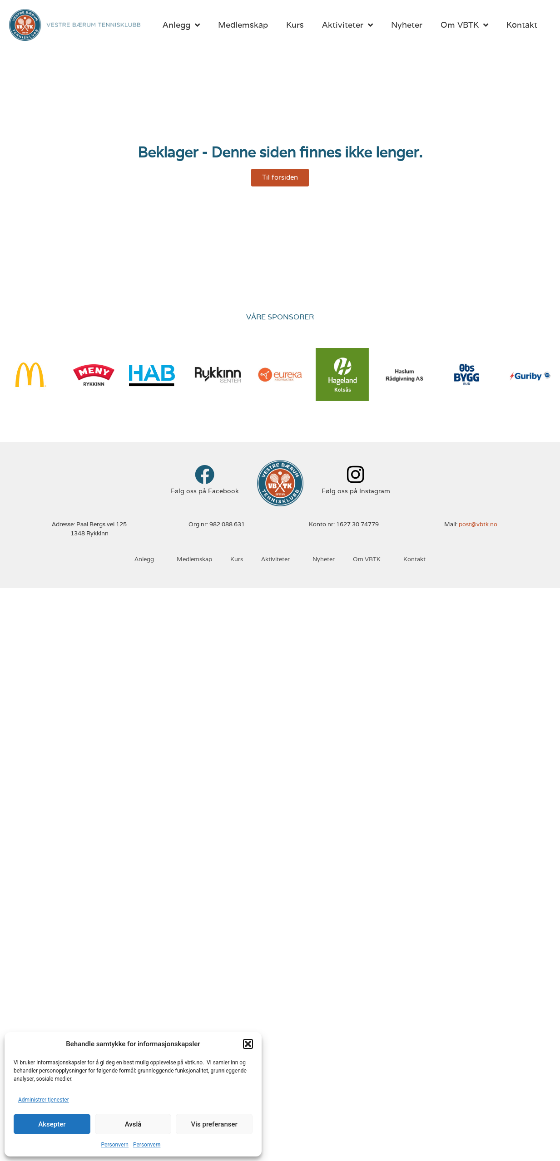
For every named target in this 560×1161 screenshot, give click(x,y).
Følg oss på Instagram (356, 491)
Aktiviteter (347, 25)
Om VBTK (464, 25)
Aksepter (51, 1124)
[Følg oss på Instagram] (356, 474)
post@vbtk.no (478, 524)
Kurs (295, 25)
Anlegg (181, 25)
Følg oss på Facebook (204, 491)
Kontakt (521, 25)
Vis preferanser (214, 1124)
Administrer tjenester (43, 1100)
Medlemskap (243, 25)
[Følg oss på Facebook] (204, 474)
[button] (248, 1043)
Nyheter (406, 25)
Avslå (133, 1124)
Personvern (115, 1144)
